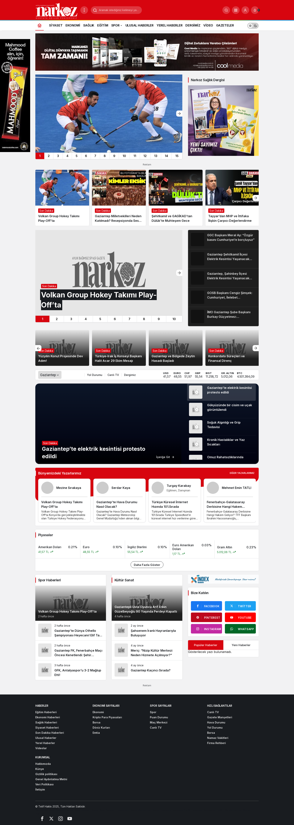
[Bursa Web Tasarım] (103, 810)
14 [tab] (166, 156)
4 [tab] (67, 156)
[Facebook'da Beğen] (206, 606)
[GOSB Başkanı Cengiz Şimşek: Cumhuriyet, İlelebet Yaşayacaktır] (223, 297)
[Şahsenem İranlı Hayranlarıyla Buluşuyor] (147, 630)
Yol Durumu (94, 374)
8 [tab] (105, 156)
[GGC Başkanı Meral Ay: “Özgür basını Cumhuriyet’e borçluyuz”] (223, 239)
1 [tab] (39, 156)
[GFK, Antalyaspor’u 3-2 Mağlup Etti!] (70, 670)
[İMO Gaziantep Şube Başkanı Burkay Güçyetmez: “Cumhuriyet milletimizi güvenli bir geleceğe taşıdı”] (223, 316)
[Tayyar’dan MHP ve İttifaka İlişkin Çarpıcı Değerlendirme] (232, 198)
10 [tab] (124, 156)
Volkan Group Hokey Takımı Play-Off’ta (67, 611)
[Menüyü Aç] (84, 10)
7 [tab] (95, 156)
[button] (236, 10)
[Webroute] (209, 810)
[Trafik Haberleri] (193, 810)
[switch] (253, 25)
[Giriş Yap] (245, 10)
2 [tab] (49, 156)
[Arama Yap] (226, 10)
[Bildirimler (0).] (255, 10)
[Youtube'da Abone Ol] (240, 617)
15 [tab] (176, 156)
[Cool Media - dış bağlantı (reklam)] (147, 52)
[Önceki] (38, 348)
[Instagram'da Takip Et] (206, 629)
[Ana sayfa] (39, 25)
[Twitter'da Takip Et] (240, 606)
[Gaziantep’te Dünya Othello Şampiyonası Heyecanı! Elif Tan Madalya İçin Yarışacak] (70, 630)
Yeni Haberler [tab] (241, 645)
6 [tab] (86, 156)
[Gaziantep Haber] (149, 810)
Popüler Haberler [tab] (205, 645)
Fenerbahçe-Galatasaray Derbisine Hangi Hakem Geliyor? (226, 506)
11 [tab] (134, 156)
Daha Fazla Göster (147, 565)
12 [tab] (145, 156)
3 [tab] (58, 156)
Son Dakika (46, 350)
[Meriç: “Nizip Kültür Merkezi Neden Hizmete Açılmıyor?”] (147, 650)
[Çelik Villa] (222, 810)
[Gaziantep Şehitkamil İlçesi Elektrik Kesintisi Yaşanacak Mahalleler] (223, 258)
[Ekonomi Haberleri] (171, 810)
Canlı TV (113, 374)
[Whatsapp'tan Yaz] (240, 629)
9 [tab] (114, 156)
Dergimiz (130, 374)
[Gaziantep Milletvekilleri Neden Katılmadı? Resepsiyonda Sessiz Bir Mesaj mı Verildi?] (119, 198)
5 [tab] (77, 156)
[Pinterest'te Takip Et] (206, 617)
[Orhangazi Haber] (127, 810)
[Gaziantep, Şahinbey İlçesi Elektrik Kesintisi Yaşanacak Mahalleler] (223, 278)
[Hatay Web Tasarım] (78, 810)
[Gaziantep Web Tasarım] (50, 810)
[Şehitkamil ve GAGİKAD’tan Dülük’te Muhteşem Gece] (176, 198)
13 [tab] (155, 156)
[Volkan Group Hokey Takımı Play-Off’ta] (108, 113)
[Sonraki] (179, 114)
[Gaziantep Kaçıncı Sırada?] (147, 669)
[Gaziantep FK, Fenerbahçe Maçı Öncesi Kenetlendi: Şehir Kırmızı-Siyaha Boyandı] (70, 650)
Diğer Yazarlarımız (242, 473)
